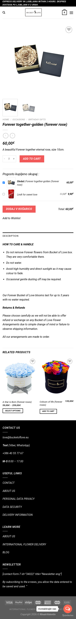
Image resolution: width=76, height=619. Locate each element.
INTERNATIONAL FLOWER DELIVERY (24, 544)
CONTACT (8, 482)
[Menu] (71, 12)
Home (6, 119)
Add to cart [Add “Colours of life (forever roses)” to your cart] (48, 411)
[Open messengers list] (67, 609)
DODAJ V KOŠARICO (19, 209)
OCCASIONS (19, 119)
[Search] (4, 12)
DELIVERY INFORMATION (18, 514)
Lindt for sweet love (27, 194)
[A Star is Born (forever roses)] (19, 378)
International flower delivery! (27, 609)
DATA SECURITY (12, 507)
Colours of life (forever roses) (51, 403)
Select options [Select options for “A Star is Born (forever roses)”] (12, 411)
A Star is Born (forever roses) (17, 402)
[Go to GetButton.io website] (67, 615)
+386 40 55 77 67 (13, 453)
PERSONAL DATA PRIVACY (19, 498)
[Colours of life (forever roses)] (56, 378)
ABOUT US (9, 491)
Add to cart (32, 158)
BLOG (6, 552)
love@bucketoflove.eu (16, 437)
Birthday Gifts (37, 119)
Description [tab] (10, 235)
